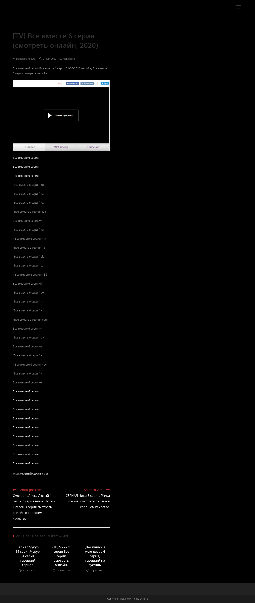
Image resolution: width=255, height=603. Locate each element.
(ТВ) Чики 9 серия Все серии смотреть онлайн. (61, 556)
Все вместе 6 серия (26, 158)
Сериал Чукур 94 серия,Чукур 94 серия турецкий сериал (28, 556)
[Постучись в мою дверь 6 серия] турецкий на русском (95, 556)
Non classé (69, 58)
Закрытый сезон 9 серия (34, 473)
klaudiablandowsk (26, 58)
